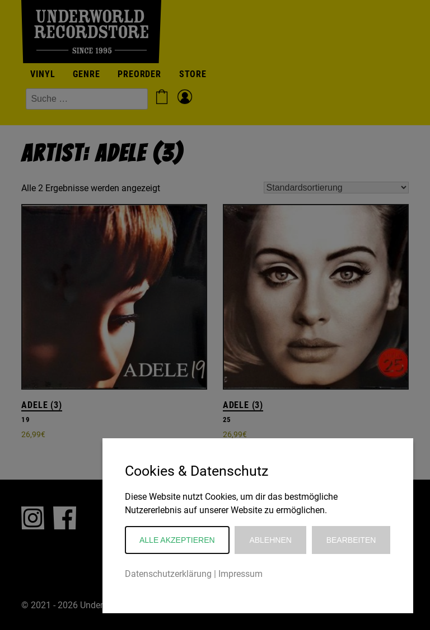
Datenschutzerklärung (168, 574)
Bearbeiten (351, 540)
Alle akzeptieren (177, 540)
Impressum (240, 574)
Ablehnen (270, 540)
